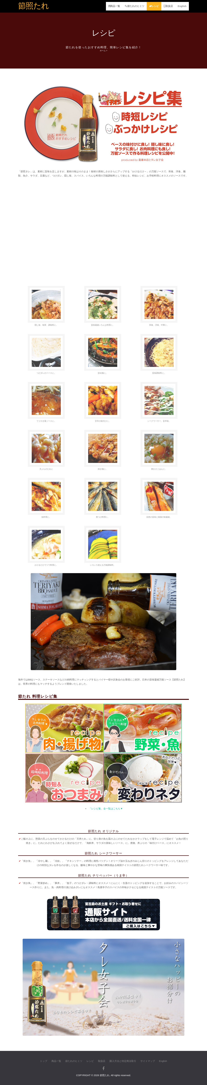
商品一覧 (114, 6)
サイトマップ (147, 1061)
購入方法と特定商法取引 (122, 1061)
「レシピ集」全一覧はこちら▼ (106, 808)
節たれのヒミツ (134, 6)
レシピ (154, 6)
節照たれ (33, 5)
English (182, 6)
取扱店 (168, 6)
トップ (43, 1061)
